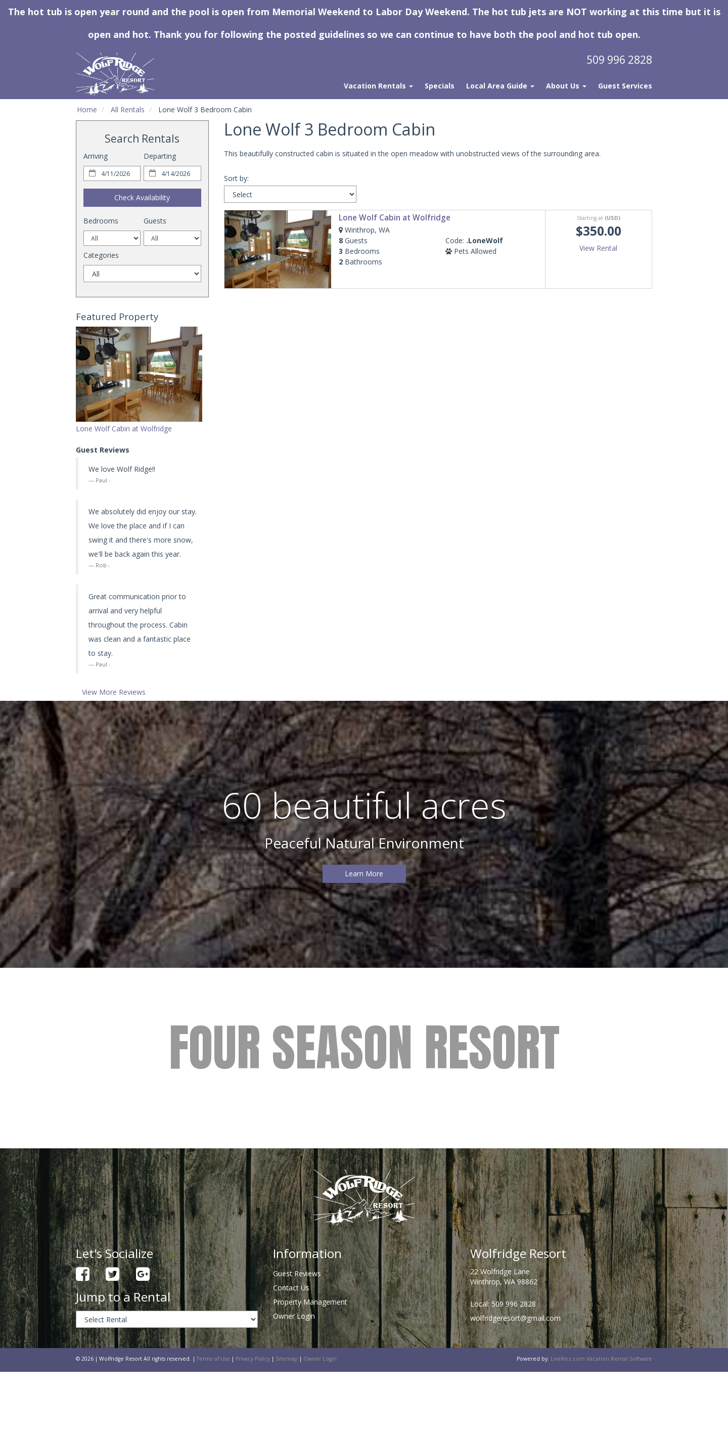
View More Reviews (114, 692)
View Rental (598, 248)
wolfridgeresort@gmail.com (515, 1318)
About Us (566, 86)
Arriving (95, 156)
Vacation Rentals (378, 86)
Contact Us (291, 1287)
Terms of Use (213, 1358)
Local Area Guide (500, 86)
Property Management (310, 1302)
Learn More (364, 873)
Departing (160, 156)
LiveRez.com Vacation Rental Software (601, 1358)
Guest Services (625, 86)
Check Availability (142, 197)
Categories (101, 255)
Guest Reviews (297, 1273)
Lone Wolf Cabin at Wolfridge (124, 428)
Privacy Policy (253, 1358)
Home (87, 109)
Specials (439, 86)
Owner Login (294, 1316)
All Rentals (128, 109)
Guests (155, 221)
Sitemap (287, 1358)
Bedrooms (100, 221)
